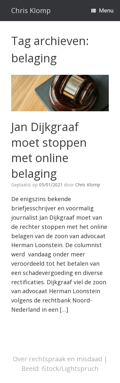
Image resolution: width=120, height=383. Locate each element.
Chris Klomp (87, 185)
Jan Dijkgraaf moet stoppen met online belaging (49, 150)
